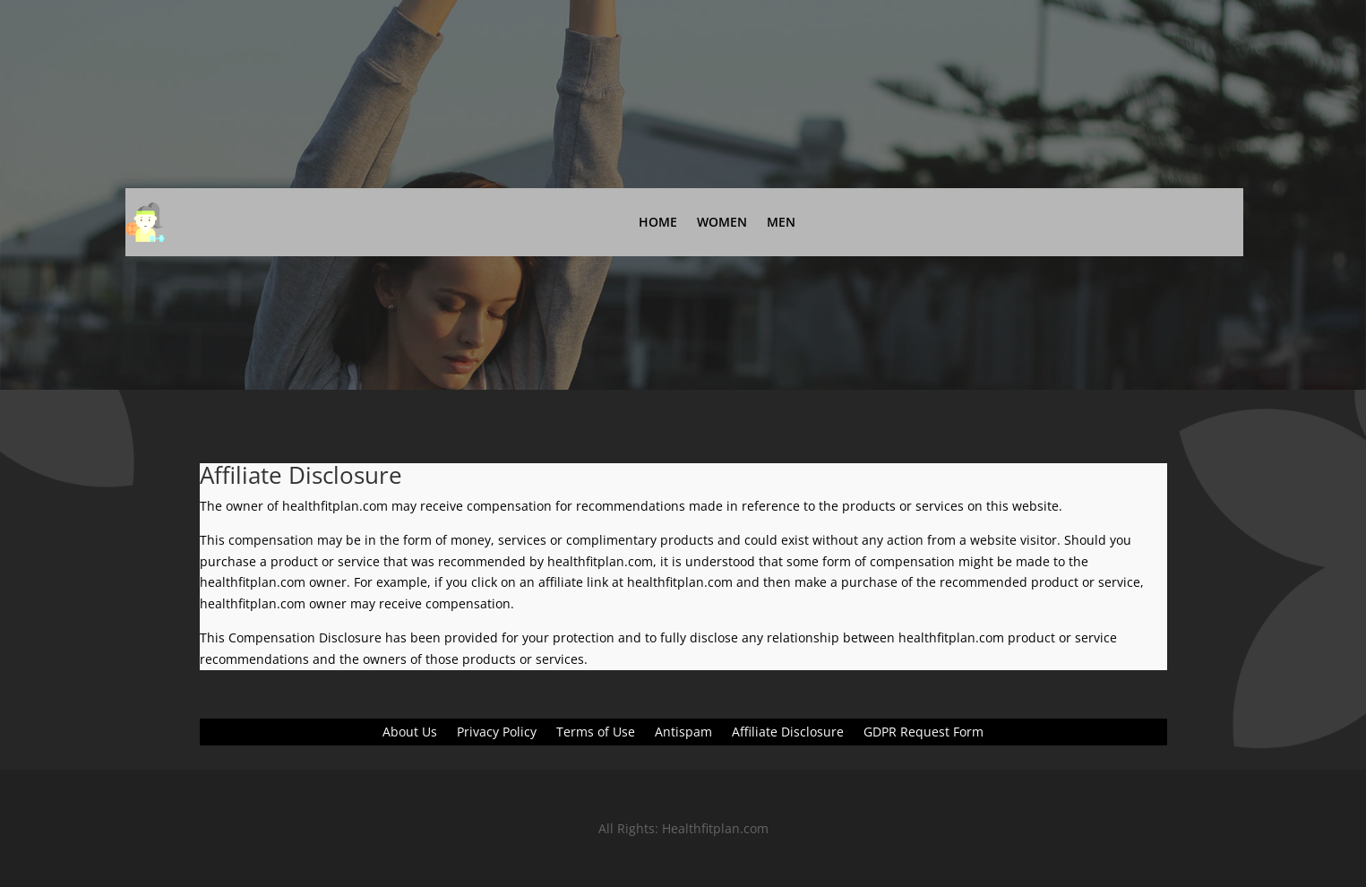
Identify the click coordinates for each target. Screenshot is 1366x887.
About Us (409, 733)
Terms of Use (595, 733)
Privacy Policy (497, 733)
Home (658, 221)
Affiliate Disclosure (788, 733)
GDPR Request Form (923, 733)
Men (781, 221)
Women (722, 221)
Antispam (683, 733)
